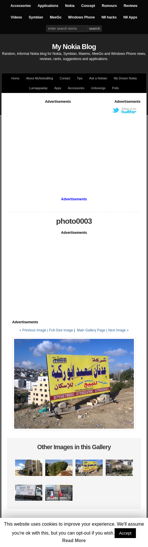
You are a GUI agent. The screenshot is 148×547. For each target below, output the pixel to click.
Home (15, 78)
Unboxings (98, 88)
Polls (115, 88)
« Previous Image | (34, 330)
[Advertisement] (74, 144)
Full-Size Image (61, 330)
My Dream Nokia (125, 78)
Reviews (130, 6)
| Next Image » (117, 330)
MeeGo (55, 17)
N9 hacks (109, 17)
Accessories (21, 6)
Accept (125, 533)
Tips (80, 78)
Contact (65, 78)
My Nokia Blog (74, 47)
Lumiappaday (38, 88)
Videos (16, 17)
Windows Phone (81, 17)
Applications (48, 6)
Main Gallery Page (91, 330)
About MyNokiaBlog (39, 78)
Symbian (36, 17)
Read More (74, 540)
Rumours (109, 6)
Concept (88, 6)
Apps (57, 88)
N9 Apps (130, 17)
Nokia (70, 6)
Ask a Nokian (98, 78)
